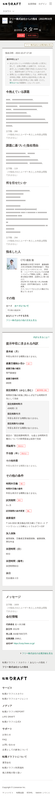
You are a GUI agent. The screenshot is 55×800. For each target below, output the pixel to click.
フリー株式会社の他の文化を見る (21, 320)
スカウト (22, 662)
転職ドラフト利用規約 (13, 767)
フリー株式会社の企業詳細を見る (39, 45)
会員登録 (32, 4)
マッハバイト (7, 793)
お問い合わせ (8, 745)
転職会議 (20, 793)
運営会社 (6, 762)
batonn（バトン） (43, 793)
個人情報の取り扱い (12, 772)
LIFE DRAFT (8, 717)
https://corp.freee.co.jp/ (24, 643)
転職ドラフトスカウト (13, 694)
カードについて (21, 306)
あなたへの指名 (37, 662)
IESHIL (30, 793)
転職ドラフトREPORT (13, 711)
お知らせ (6, 734)
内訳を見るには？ (41, 337)
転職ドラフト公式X (11, 722)
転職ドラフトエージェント (15, 699)
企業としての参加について (15, 749)
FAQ (4, 739)
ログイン (43, 4)
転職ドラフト (8, 662)
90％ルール (14, 83)
